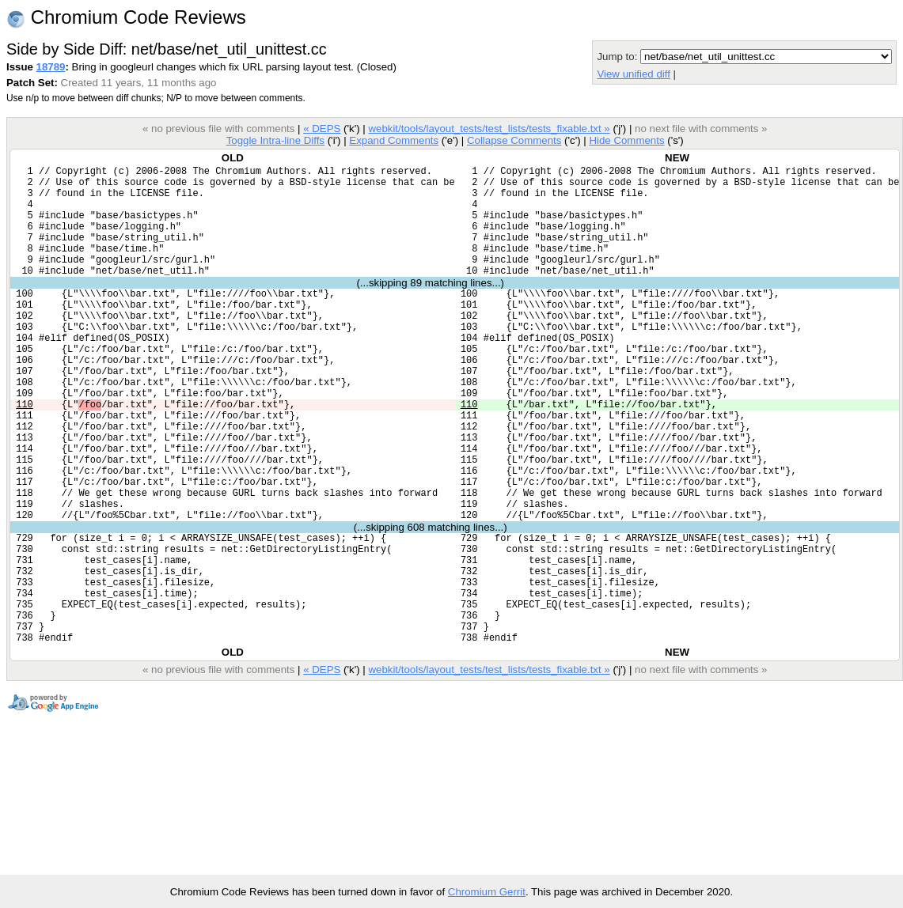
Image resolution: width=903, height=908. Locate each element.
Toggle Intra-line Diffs (275, 140)
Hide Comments (626, 140)
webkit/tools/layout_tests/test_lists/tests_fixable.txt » (488, 128)
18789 (51, 67)
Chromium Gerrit (486, 892)
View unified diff (633, 74)
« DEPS (321, 128)
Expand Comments (393, 140)
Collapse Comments (514, 140)
